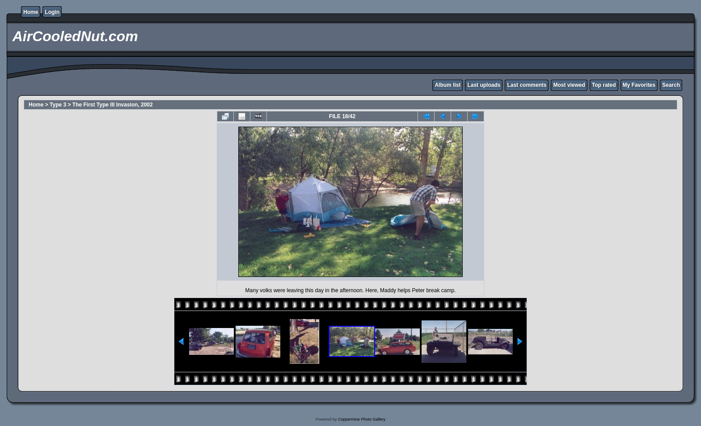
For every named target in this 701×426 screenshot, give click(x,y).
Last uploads (483, 85)
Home (30, 12)
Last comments (526, 85)
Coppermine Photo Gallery (361, 419)
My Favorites (639, 85)
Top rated (604, 85)
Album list (447, 85)
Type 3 (58, 105)
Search (671, 85)
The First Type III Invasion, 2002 (112, 105)
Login (52, 12)
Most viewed (569, 85)
